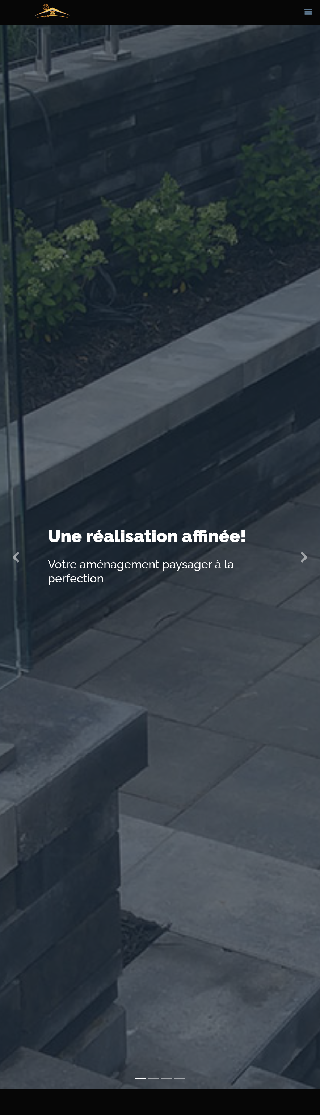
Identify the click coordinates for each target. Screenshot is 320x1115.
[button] (16, 544)
